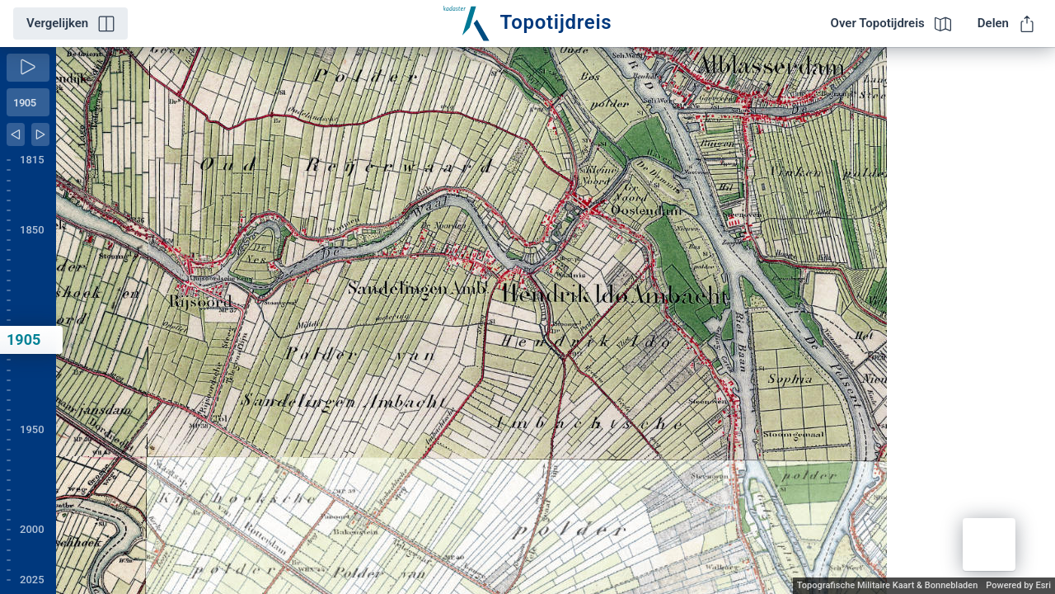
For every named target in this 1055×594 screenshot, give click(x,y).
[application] (555, 320)
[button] (989, 544)
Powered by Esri (1018, 585)
